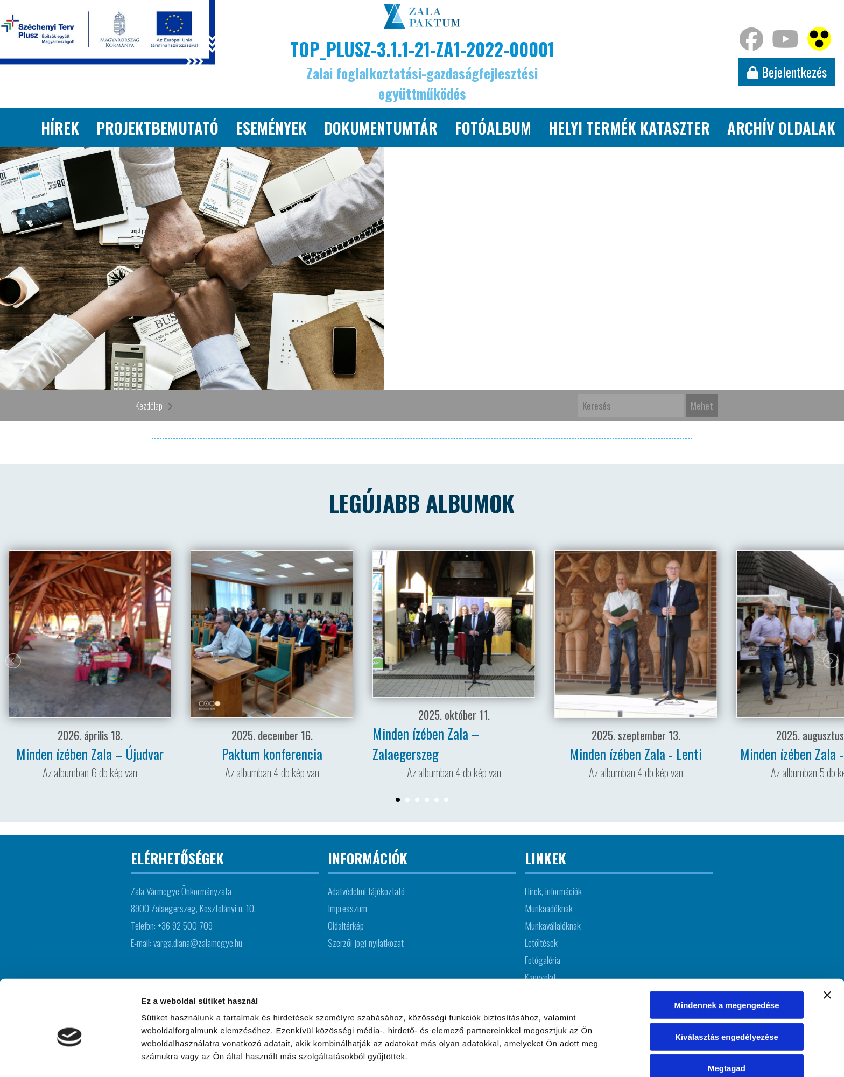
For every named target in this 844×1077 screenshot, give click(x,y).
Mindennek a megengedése (726, 953)
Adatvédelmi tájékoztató (366, 891)
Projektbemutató (157, 127)
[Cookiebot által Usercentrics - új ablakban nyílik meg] (70, 1056)
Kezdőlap (149, 405)
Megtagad (726, 1016)
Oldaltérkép (346, 925)
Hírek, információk (553, 891)
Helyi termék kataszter (629, 127)
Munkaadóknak (549, 908)
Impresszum (347, 908)
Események (271, 127)
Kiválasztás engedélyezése (726, 985)
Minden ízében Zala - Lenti (635, 753)
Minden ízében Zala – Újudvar (90, 753)
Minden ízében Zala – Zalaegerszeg (425, 743)
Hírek (60, 127)
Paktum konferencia (272, 753)
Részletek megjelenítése (188, 1055)
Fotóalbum (493, 127)
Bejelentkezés (787, 71)
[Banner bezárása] (827, 943)
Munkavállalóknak (553, 925)
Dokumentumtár (381, 127)
